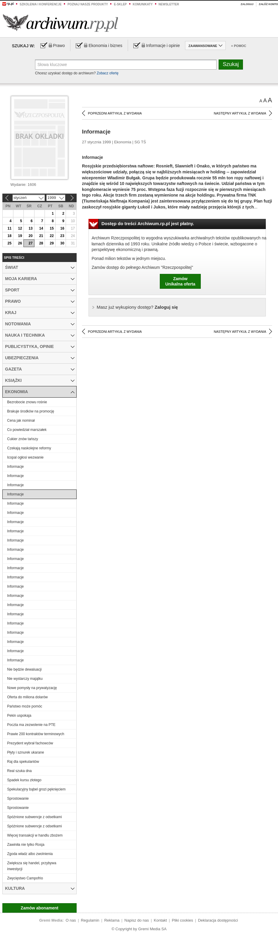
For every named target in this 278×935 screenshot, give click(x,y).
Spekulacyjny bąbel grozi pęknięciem (36, 789)
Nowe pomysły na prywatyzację (32, 688)
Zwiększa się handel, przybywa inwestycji (31, 866)
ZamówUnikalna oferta (180, 281)
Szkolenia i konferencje (40, 4)
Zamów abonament (40, 908)
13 (30, 228)
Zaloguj (247, 4)
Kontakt (160, 920)
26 (20, 243)
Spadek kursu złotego (24, 780)
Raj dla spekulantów (23, 762)
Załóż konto (268, 4)
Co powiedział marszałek (27, 430)
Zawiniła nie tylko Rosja (25, 845)
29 (51, 243)
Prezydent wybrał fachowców (30, 743)
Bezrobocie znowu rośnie (27, 402)
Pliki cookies (182, 920)
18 (9, 236)
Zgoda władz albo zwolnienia (30, 854)
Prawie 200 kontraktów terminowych (35, 734)
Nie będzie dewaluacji (24, 669)
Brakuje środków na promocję (30, 411)
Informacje (15, 467)
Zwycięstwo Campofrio (25, 878)
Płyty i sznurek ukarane (25, 752)
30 (62, 243)
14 (41, 228)
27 (30, 243)
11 (9, 228)
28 (41, 243)
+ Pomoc (238, 46)
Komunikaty (143, 4)
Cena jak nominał (21, 420)
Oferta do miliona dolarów (27, 697)
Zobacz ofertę (107, 73)
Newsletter (169, 4)
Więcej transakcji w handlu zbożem (35, 835)
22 (51, 236)
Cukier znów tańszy (22, 439)
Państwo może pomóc (24, 706)
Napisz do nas (136, 920)
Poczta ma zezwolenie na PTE (31, 725)
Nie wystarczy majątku (24, 679)
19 (20, 236)
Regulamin (90, 920)
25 (9, 243)
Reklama (111, 920)
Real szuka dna (19, 771)
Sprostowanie (18, 798)
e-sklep (120, 4)
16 (62, 228)
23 (62, 236)
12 (20, 228)
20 (30, 236)
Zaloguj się (137, 307)
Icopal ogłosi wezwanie (25, 457)
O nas (71, 920)
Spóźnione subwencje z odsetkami (34, 817)
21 (41, 236)
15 (51, 228)
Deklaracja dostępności (218, 920)
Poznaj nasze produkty (87, 4)
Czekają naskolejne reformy (29, 448)
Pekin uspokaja (19, 715)
